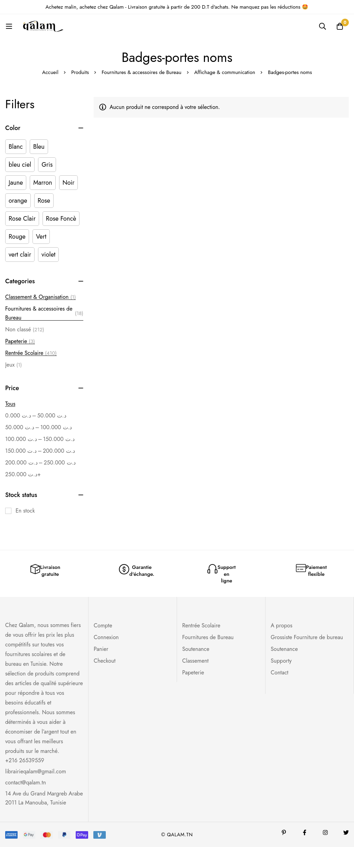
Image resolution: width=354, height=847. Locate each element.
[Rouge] (17, 236)
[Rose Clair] (22, 218)
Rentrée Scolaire (31, 353)
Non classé (24, 329)
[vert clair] (20, 254)
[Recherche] (322, 26)
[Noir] (68, 182)
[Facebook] (304, 832)
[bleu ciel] (20, 164)
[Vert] (41, 236)
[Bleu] (39, 146)
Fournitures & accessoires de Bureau (141, 72)
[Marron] (43, 182)
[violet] (48, 254)
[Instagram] (325, 832)
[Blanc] (15, 146)
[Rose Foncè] (61, 218)
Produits (80, 72)
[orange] (18, 200)
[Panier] (339, 26)
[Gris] (47, 164)
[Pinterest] (284, 832)
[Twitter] (346, 832)
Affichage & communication (224, 72)
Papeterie (20, 341)
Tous (10, 404)
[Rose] (44, 200)
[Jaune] (15, 182)
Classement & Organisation (40, 297)
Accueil (50, 72)
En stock (25, 511)
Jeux (13, 364)
